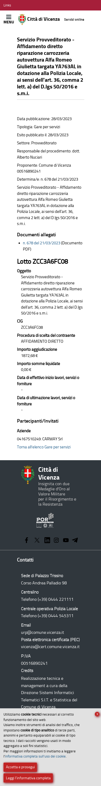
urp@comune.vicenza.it (42, 632)
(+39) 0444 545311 (56, 615)
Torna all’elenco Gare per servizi (44, 447)
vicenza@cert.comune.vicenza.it (50, 646)
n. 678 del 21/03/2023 (41, 243)
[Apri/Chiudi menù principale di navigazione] (9, 19)
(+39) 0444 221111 (56, 599)
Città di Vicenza (51, 19)
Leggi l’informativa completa (28, 778)
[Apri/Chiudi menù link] (7, 5)
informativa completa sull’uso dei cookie (35, 756)
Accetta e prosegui (20, 767)
